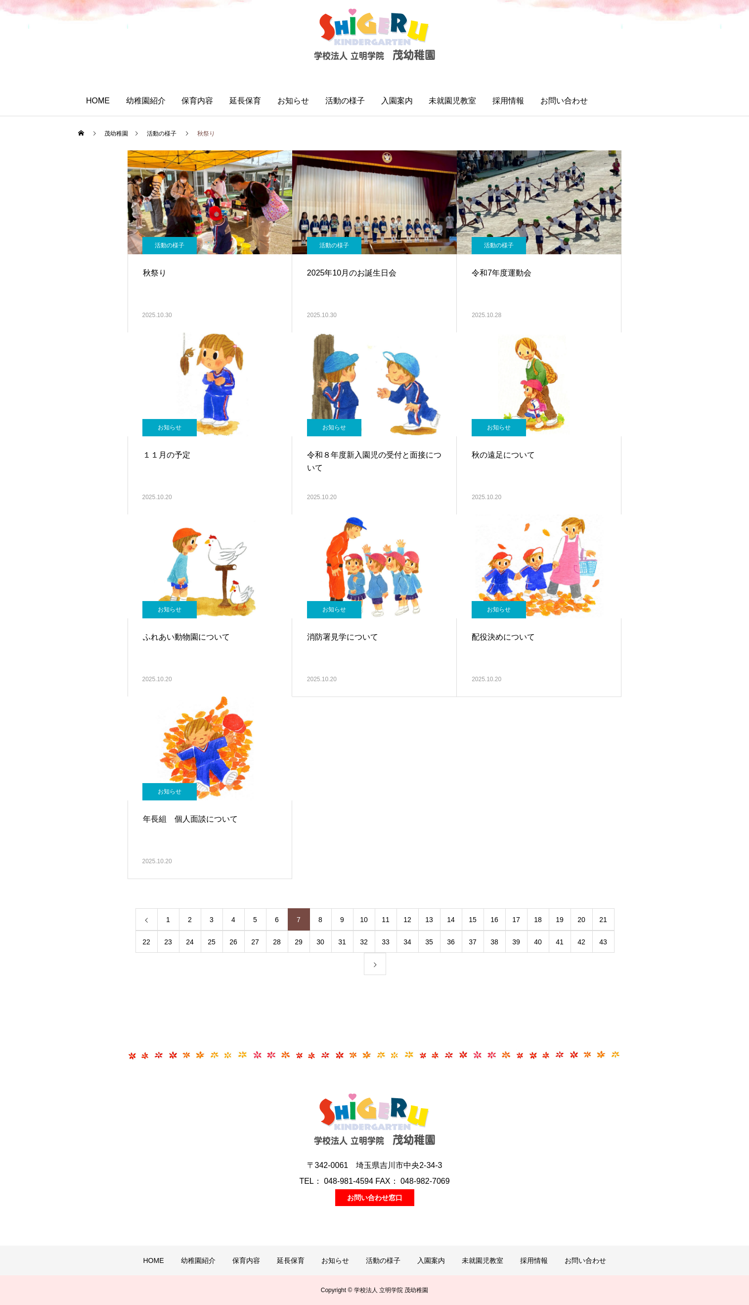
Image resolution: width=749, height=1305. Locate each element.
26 (233, 942)
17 (516, 920)
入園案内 (397, 100)
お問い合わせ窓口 (374, 1198)
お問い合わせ (564, 100)
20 (581, 920)
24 (190, 942)
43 (603, 942)
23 (168, 942)
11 (386, 920)
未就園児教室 (452, 100)
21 (603, 920)
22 (146, 942)
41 (560, 942)
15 (473, 920)
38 (494, 942)
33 (386, 942)
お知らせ (293, 100)
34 (407, 942)
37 (473, 942)
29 (299, 942)
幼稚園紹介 (146, 100)
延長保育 (245, 100)
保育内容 (197, 100)
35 (429, 942)
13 (429, 920)
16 (494, 920)
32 (364, 942)
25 (212, 942)
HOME (98, 100)
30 (320, 942)
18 (538, 920)
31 (342, 942)
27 (255, 942)
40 (538, 942)
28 (277, 942)
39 (516, 942)
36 (451, 942)
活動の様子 (345, 100)
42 (581, 942)
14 (451, 920)
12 (407, 920)
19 (560, 920)
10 (364, 920)
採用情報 (508, 100)
